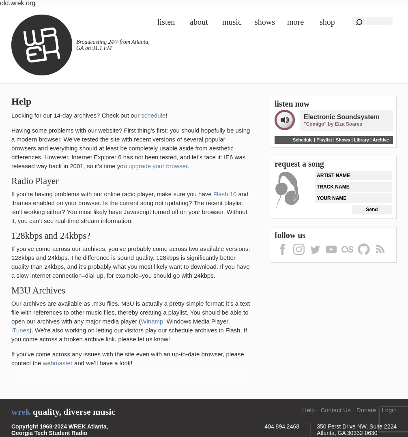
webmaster (58, 363)
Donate (366, 410)
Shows (265, 22)
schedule (153, 115)
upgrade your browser (158, 166)
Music (232, 22)
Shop (327, 22)
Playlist (324, 139)
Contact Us (335, 410)
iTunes (20, 330)
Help (308, 410)
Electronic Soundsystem (342, 117)
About (199, 22)
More (295, 22)
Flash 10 (225, 194)
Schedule (303, 139)
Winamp (152, 321)
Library (361, 139)
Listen (166, 22)
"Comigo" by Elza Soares (333, 124)
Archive (381, 139)
